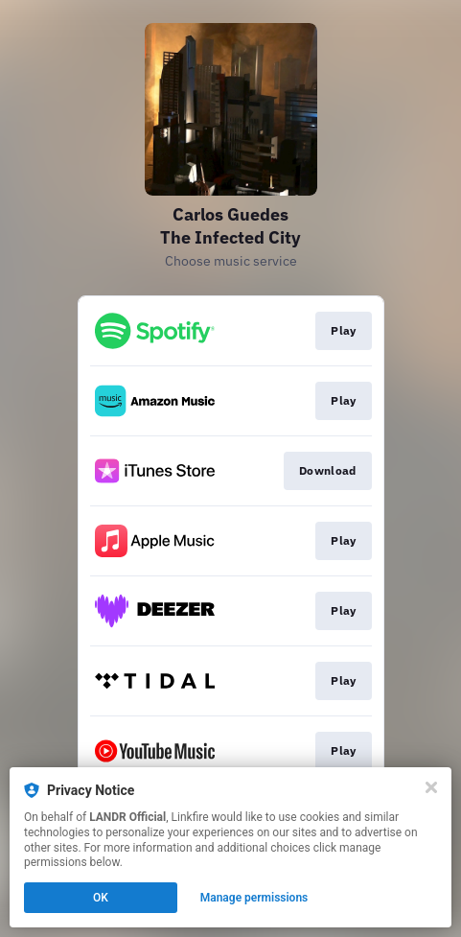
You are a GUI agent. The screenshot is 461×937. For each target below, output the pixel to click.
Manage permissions (254, 897)
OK (100, 897)
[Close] (431, 787)
